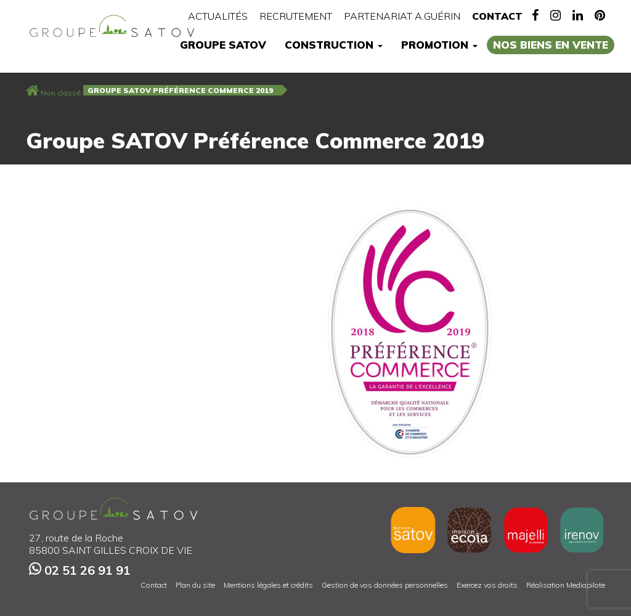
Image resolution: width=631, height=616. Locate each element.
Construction (334, 44)
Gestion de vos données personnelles (385, 585)
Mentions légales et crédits (268, 585)
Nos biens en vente (550, 44)
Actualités (218, 16)
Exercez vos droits (487, 585)
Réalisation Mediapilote (565, 585)
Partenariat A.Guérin (402, 16)
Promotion (439, 44)
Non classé (61, 92)
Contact (497, 16)
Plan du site (195, 585)
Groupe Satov (223, 44)
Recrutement (295, 16)
